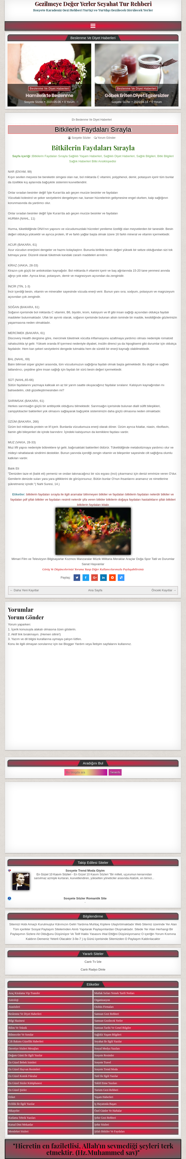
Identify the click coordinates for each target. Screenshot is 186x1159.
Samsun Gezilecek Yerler (108, 1020)
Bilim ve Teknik (17, 1027)
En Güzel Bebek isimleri (22, 1062)
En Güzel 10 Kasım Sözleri (53, 874)
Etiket (11, 1097)
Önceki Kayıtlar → (164, 590)
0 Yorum (69, 102)
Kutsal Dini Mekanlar (20, 1124)
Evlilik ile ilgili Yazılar (21, 1104)
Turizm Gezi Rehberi (106, 1090)
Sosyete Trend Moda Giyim (85, 870)
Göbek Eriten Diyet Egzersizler (137, 95)
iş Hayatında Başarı (105, 1104)
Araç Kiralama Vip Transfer (24, 993)
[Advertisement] (93, 817)
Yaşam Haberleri (103, 1097)
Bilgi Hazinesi (16, 1020)
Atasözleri (14, 1006)
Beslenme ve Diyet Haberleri (49, 88)
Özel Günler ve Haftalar (108, 1110)
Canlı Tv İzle (92, 961)
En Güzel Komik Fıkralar (22, 1076)
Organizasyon (102, 1000)
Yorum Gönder (106, 137)
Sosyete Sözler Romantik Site (85, 898)
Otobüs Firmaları (104, 1006)
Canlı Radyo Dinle (93, 969)
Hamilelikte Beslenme (49, 95)
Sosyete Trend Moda (106, 1069)
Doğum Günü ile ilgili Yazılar (25, 1055)
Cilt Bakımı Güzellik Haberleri (26, 1041)
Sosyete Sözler (33, 102)
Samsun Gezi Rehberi (106, 1014)
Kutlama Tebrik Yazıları (22, 1117)
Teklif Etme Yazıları (105, 1083)
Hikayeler (14, 1110)
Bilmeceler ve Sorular (20, 1034)
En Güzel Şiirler (17, 1090)
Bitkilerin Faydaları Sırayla (93, 129)
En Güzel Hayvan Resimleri (24, 1069)
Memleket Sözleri (18, 1131)
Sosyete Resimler (104, 1055)
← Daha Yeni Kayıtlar (24, 590)
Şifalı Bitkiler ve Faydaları (109, 1131)
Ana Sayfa (95, 590)
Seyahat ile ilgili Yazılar (108, 1041)
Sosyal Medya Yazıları (107, 1048)
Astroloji (13, 1000)
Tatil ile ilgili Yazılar (106, 1076)
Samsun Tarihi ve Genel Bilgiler (112, 1027)
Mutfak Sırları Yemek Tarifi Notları (114, 993)
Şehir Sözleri (101, 1124)
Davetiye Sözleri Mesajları (23, 1048)
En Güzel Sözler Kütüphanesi (25, 1083)
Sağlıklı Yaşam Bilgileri (107, 1034)
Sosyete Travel (102, 1062)
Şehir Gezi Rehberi (105, 1117)
